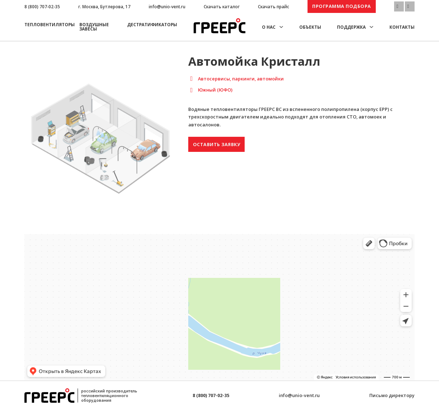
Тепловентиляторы (49, 24)
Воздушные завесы (94, 27)
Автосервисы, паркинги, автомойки (241, 78)
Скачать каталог (222, 6)
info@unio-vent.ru (167, 6)
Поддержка (351, 27)
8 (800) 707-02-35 (42, 6)
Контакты (402, 27)
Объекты (310, 27)
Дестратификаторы (152, 24)
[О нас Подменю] (281, 27)
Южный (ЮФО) (215, 90)
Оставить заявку (216, 144)
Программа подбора (341, 6)
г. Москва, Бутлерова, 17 (104, 6)
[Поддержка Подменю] (371, 27)
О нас (269, 27)
